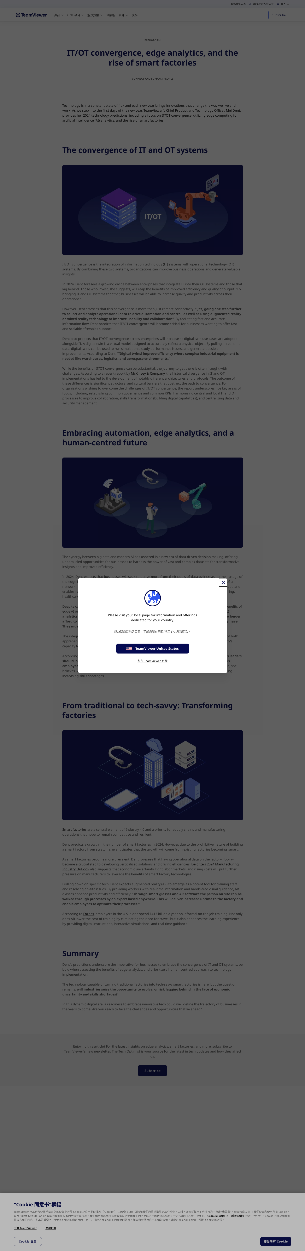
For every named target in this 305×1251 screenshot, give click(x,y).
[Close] (223, 582)
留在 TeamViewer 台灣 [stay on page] (152, 661)
